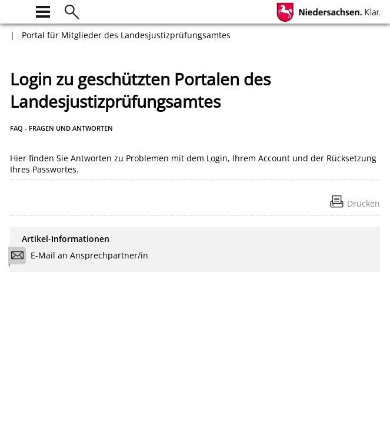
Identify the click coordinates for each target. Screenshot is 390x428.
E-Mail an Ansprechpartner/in (82, 257)
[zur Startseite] (17, 10)
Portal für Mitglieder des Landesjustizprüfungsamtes (126, 35)
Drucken (363, 203)
